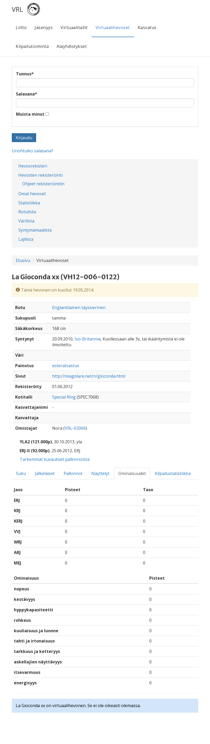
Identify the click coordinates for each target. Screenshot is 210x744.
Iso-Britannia (88, 339)
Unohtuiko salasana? (32, 151)
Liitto (21, 27)
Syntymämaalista (35, 230)
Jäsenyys (44, 27)
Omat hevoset (32, 194)
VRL (17, 9)
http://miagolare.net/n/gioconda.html (88, 376)
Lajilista (25, 239)
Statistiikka (29, 203)
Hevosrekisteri (32, 166)
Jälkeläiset (45, 473)
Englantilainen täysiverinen (79, 307)
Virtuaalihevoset (113, 27)
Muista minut (30, 114)
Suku (21, 473)
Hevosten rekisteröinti (40, 175)
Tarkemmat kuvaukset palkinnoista (55, 459)
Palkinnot (73, 473)
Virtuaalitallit (74, 27)
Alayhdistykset (72, 46)
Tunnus (25, 74)
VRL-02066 (75, 428)
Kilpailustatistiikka (173, 473)
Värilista (26, 221)
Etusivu (23, 260)
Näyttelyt (100, 473)
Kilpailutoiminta (32, 46)
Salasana (26, 94)
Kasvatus (147, 27)
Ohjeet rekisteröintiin (43, 184)
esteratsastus (65, 365)
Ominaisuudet (132, 473)
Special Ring (64, 397)
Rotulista (27, 212)
